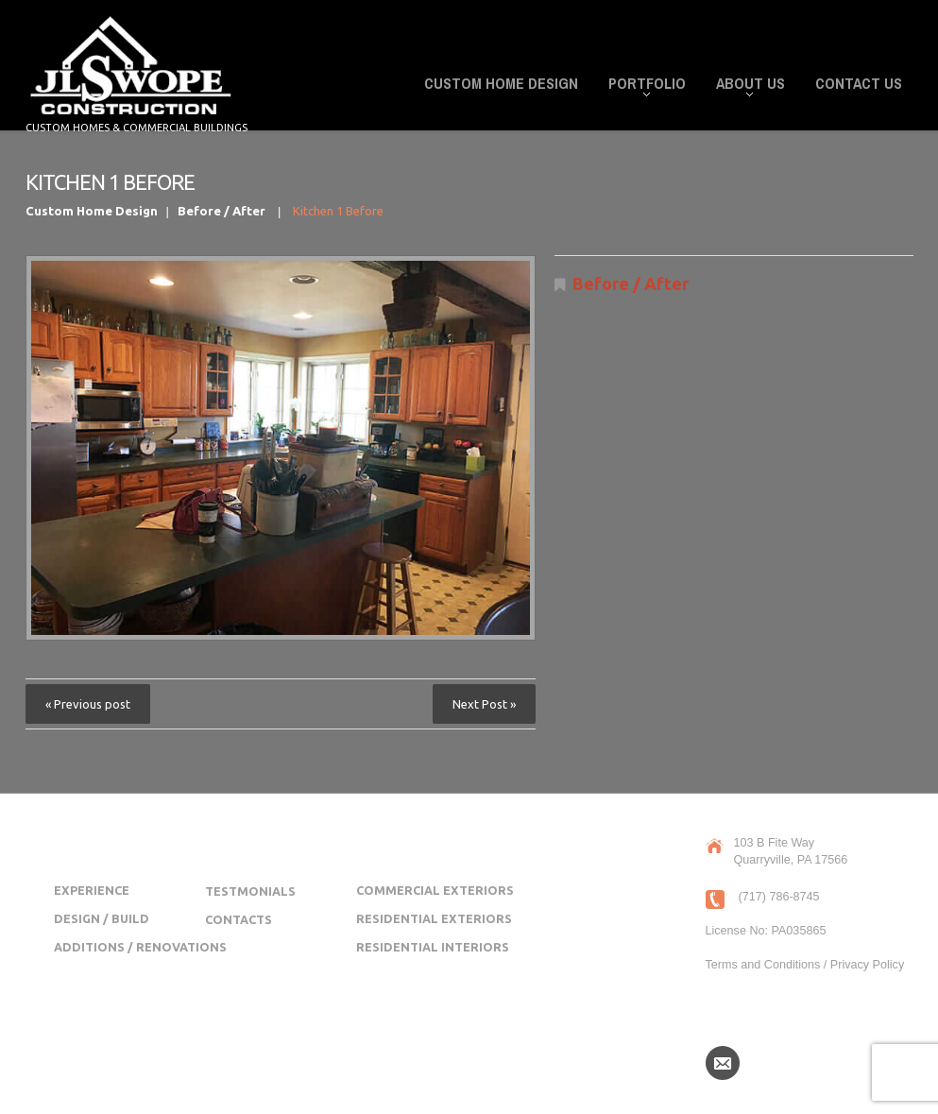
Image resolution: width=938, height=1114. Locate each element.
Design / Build (101, 918)
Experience (91, 890)
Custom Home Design (501, 83)
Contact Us (858, 83)
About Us (745, 86)
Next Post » (484, 704)
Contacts (238, 919)
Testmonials (250, 891)
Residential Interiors (432, 946)
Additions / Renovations (140, 946)
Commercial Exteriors (435, 890)
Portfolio (641, 86)
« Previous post (87, 704)
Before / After (221, 210)
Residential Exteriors (434, 918)
